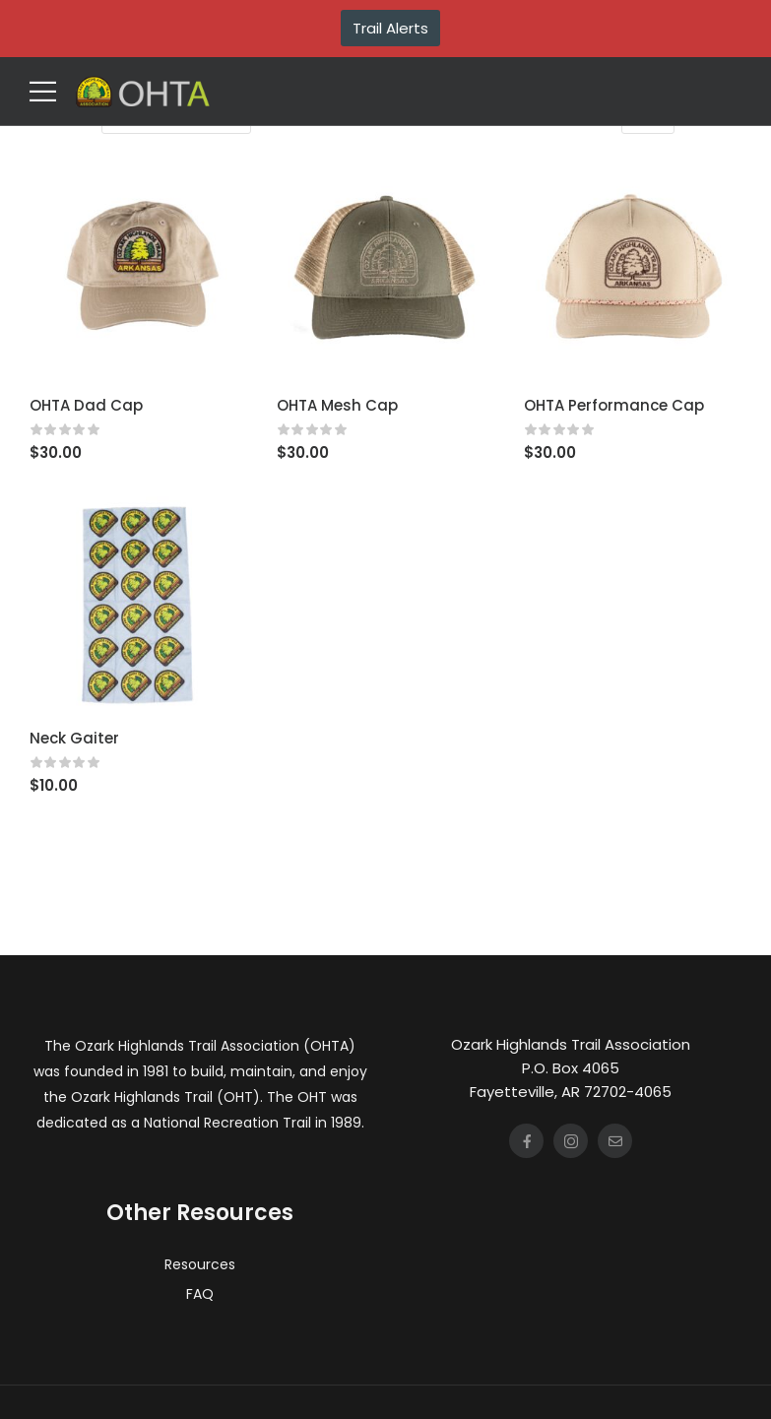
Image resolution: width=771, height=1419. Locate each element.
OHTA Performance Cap (614, 405)
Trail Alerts (390, 28)
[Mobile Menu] (43, 91)
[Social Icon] (526, 1141)
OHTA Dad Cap (86, 405)
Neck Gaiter (74, 738)
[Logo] (143, 91)
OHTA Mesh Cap (337, 405)
